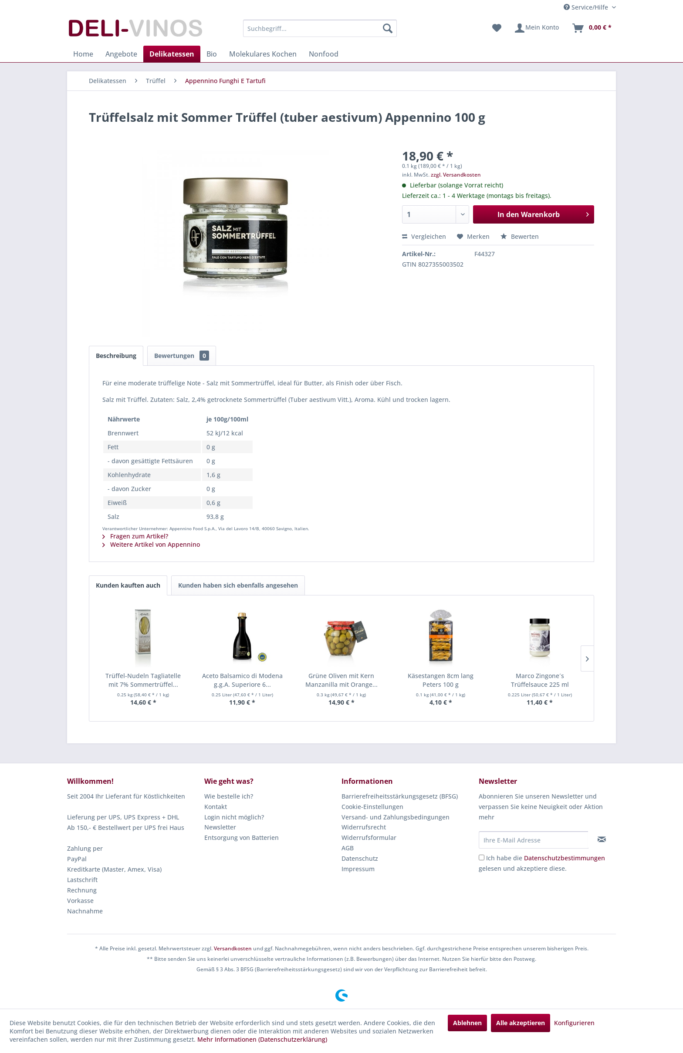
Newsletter (220, 827)
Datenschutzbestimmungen (564, 858)
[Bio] (211, 54)
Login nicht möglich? (234, 817)
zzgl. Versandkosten (456, 174)
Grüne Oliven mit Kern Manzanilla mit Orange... (341, 680)
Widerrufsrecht (364, 827)
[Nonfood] (324, 54)
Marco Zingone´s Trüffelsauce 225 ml (540, 680)
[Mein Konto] (536, 28)
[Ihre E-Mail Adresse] (533, 840)
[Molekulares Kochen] (263, 54)
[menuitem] (320, 28)
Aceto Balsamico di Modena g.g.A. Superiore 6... (242, 680)
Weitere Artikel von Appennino (151, 544)
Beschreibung (116, 355)
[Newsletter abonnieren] (601, 839)
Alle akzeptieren (520, 1023)
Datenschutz (360, 858)
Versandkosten (233, 948)
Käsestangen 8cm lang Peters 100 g (440, 680)
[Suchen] (388, 28)
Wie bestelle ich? (228, 796)
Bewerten (519, 236)
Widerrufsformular (369, 837)
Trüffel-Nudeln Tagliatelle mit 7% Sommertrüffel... (143, 680)
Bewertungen (181, 356)
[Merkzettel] (497, 28)
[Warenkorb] (591, 28)
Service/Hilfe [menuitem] (587, 7)
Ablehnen (467, 1023)
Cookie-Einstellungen (372, 806)
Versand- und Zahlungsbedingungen (396, 817)
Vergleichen (424, 236)
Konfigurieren (574, 1023)
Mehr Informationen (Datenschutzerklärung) (262, 1039)
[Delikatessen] (171, 54)
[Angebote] (121, 54)
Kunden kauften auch (128, 585)
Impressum (358, 869)
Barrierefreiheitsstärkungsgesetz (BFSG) (400, 796)
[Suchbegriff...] (320, 28)
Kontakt (215, 806)
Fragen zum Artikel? (135, 536)
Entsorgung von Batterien (241, 837)
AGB (348, 848)
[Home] (83, 54)
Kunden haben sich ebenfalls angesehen (238, 585)
